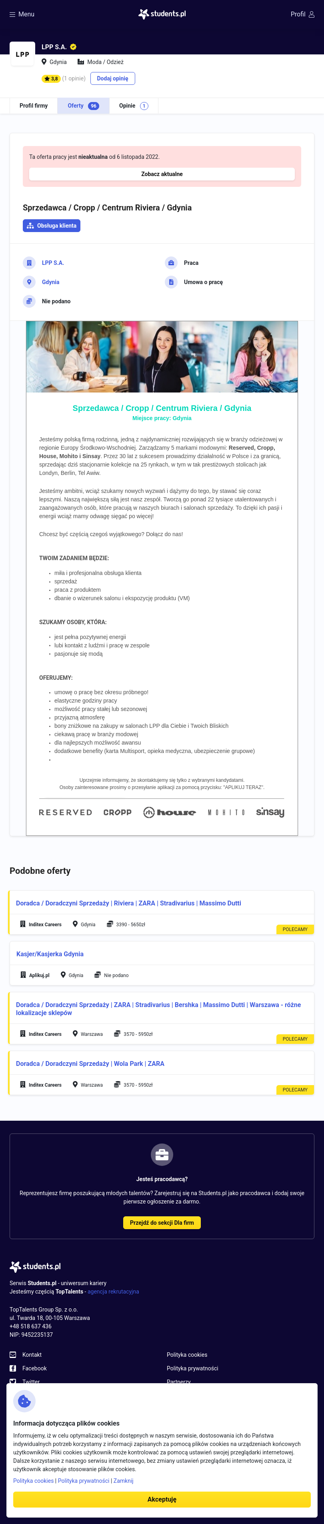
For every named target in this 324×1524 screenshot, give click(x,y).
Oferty (83, 106)
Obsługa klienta (56, 225)
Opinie (133, 106)
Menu (22, 14)
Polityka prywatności (192, 1368)
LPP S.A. (53, 263)
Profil (302, 14)
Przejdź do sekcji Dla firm (162, 1223)
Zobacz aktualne (162, 174)
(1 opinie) (74, 78)
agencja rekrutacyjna (113, 1291)
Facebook (34, 1368)
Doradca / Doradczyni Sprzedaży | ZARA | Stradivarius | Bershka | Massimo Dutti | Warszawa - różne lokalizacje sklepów (158, 1009)
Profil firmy (34, 105)
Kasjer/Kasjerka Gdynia (50, 954)
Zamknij (124, 1481)
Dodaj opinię (112, 78)
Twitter (31, 1382)
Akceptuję (162, 1499)
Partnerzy (179, 1382)
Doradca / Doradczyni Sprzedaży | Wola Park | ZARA (90, 1063)
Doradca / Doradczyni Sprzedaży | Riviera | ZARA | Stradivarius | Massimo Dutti (128, 903)
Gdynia (51, 282)
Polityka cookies (187, 1355)
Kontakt (32, 1355)
